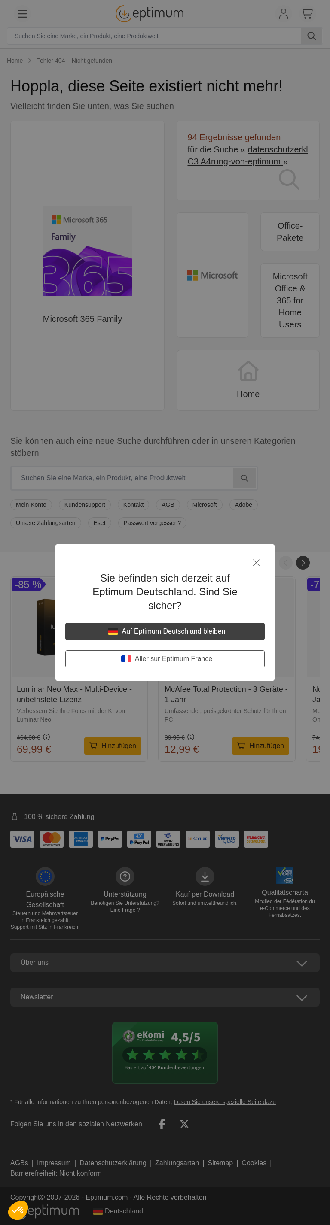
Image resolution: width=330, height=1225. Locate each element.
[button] (18, 1210)
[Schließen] (256, 562)
